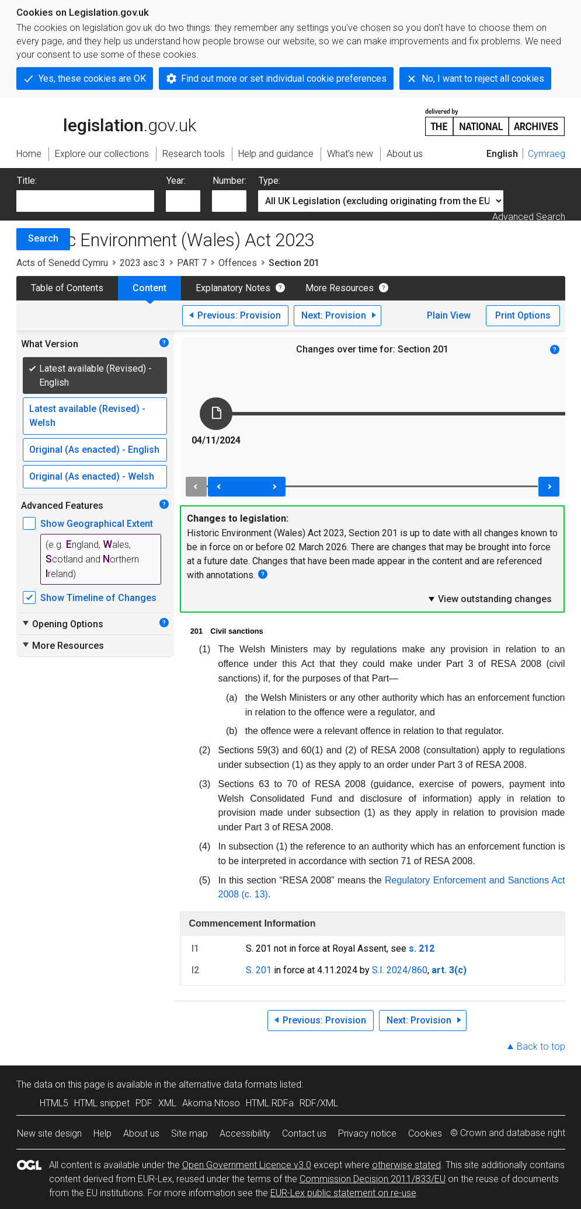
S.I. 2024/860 (399, 970)
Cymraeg (546, 153)
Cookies (425, 1133)
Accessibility (245, 1133)
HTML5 (54, 1103)
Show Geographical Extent (96, 523)
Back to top (541, 1046)
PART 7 (192, 262)
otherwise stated (406, 1164)
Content (149, 287)
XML (167, 1103)
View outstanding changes (489, 598)
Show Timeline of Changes (98, 597)
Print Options (523, 315)
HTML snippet (102, 1103)
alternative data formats (228, 1084)
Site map (189, 1133)
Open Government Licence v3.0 (246, 1164)
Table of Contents (67, 287)
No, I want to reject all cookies (483, 78)
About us (141, 1133)
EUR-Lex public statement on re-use (343, 1192)
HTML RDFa (270, 1103)
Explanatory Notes (233, 287)
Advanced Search (528, 216)
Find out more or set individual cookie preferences (284, 78)
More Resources (339, 287)
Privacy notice (367, 1133)
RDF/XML (319, 1103)
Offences (237, 262)
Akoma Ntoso (211, 1103)
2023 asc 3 (142, 262)
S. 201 (259, 970)
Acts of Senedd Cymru (62, 262)
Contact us (304, 1133)
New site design (49, 1133)
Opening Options (62, 624)
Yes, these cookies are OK (92, 78)
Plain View (449, 315)
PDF (143, 1103)
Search (43, 238)
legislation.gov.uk (106, 121)
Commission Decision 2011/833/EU (373, 1178)
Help (102, 1133)
